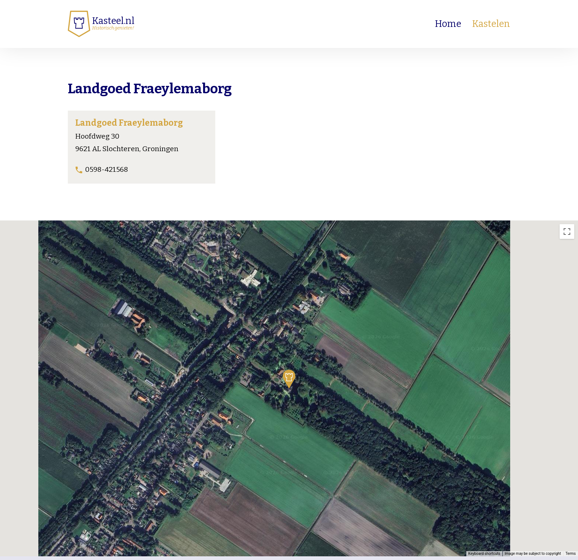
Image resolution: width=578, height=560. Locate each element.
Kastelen (491, 23)
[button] (289, 379)
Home (448, 23)
